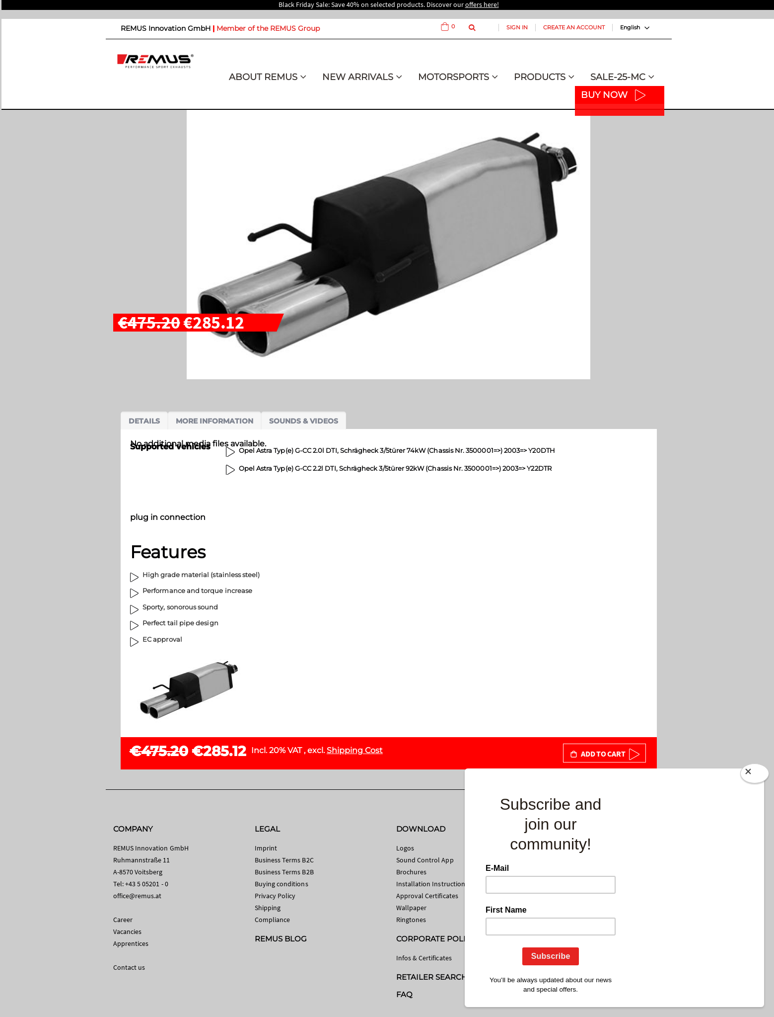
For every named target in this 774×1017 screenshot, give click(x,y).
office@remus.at (137, 895)
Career (123, 919)
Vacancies (127, 931)
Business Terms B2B (284, 871)
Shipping (268, 907)
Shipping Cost (355, 750)
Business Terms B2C (284, 859)
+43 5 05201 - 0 (146, 883)
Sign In (517, 27)
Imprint (266, 848)
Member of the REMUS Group (268, 28)
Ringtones (411, 919)
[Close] (754, 775)
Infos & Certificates (424, 957)
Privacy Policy (275, 895)
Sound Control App (425, 859)
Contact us (129, 967)
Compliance (272, 919)
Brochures (411, 871)
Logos (405, 848)
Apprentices (131, 943)
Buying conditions (281, 883)
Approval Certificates (427, 895)
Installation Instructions (432, 883)
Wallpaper (411, 907)
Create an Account (574, 27)
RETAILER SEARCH (432, 977)
